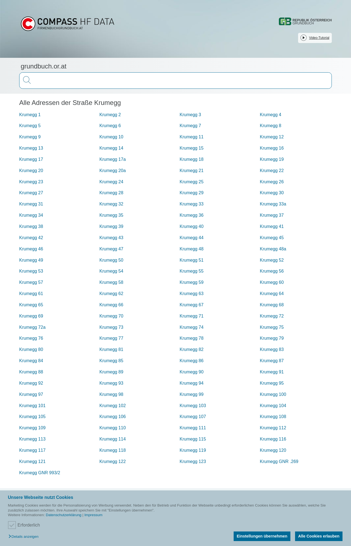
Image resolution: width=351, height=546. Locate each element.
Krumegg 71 (191, 316)
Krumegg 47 (111, 249)
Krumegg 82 (191, 349)
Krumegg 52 (272, 260)
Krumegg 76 (31, 338)
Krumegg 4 (270, 114)
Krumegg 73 (111, 327)
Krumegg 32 (111, 204)
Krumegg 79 (272, 338)
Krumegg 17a (113, 159)
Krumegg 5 (30, 125)
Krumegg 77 (111, 338)
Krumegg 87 (272, 360)
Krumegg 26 (272, 181)
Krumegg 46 (31, 249)
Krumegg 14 (111, 148)
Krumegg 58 (111, 282)
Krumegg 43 (111, 237)
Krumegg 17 (31, 159)
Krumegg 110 (113, 427)
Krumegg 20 (31, 170)
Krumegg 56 (272, 271)
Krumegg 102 (113, 405)
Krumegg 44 (191, 237)
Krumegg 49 (31, 260)
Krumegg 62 (111, 293)
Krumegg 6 (110, 125)
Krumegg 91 (272, 372)
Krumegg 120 (273, 450)
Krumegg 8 (270, 125)
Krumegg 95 (272, 383)
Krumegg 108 (273, 416)
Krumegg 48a (273, 249)
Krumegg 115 (193, 439)
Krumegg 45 (272, 237)
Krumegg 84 (31, 360)
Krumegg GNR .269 (279, 461)
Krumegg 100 (273, 394)
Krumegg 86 (191, 360)
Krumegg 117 (32, 450)
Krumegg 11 (191, 137)
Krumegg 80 (31, 349)
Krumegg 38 (31, 226)
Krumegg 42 (31, 237)
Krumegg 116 (273, 439)
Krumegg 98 (111, 394)
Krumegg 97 (31, 394)
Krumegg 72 (272, 316)
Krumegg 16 (272, 148)
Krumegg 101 (32, 405)
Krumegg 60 (272, 282)
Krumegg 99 (191, 394)
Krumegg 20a (113, 170)
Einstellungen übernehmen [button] (262, 536)
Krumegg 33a (273, 204)
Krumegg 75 (272, 327)
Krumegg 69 (31, 316)
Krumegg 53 (31, 271)
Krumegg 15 (191, 148)
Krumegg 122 (113, 461)
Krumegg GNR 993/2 (39, 472)
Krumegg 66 (111, 304)
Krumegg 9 (30, 137)
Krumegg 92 (31, 383)
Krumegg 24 (111, 181)
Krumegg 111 (193, 427)
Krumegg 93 (111, 383)
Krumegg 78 (191, 338)
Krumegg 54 (111, 271)
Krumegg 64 (272, 293)
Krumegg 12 (272, 137)
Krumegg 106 (113, 416)
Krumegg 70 (111, 316)
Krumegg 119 (193, 450)
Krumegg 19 (272, 159)
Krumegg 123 (193, 461)
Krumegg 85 (111, 360)
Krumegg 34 (31, 215)
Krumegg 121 (32, 461)
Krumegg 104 (273, 405)
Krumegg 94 (191, 383)
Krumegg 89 (111, 372)
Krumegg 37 (272, 215)
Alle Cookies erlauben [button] (318, 536)
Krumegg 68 (272, 304)
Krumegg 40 (191, 226)
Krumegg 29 (191, 192)
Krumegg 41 (272, 226)
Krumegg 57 (31, 282)
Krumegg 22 (272, 170)
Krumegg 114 (113, 439)
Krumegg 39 (111, 226)
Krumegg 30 (272, 192)
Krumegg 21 (191, 170)
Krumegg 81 (111, 349)
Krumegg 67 (191, 304)
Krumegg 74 (191, 327)
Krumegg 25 (191, 181)
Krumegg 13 (31, 148)
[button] (25, 537)
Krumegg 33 (191, 204)
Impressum (93, 515)
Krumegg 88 (31, 372)
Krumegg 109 (32, 427)
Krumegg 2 (110, 114)
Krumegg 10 (111, 137)
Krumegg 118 (113, 450)
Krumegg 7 (190, 125)
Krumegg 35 (111, 215)
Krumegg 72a (32, 327)
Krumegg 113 (32, 439)
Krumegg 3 (190, 114)
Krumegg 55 (191, 271)
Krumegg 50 (111, 260)
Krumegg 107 (193, 416)
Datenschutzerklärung (63, 515)
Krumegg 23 (31, 181)
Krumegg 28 (111, 192)
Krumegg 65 (31, 304)
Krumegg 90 (191, 372)
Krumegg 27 (31, 192)
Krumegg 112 (273, 427)
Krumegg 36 (191, 215)
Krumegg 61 (31, 293)
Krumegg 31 (31, 204)
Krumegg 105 (32, 416)
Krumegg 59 (191, 282)
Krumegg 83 (272, 349)
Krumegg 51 (191, 260)
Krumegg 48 (191, 249)
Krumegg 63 (191, 293)
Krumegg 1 (30, 114)
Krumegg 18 (191, 159)
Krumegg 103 (193, 405)
